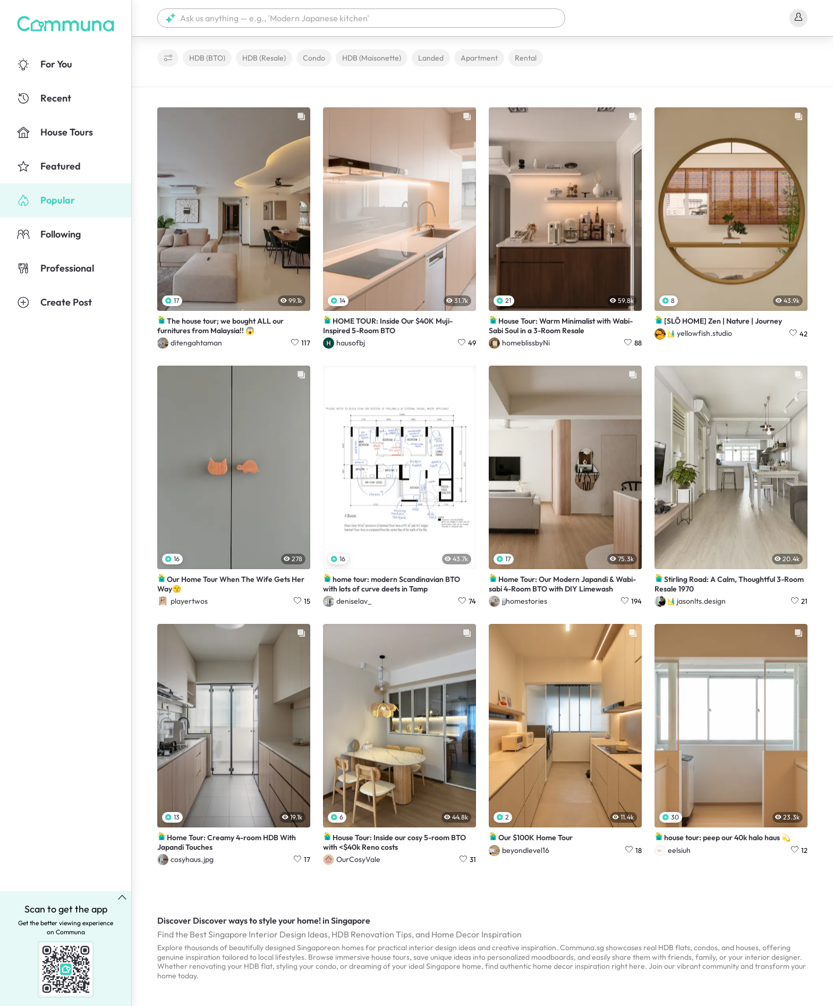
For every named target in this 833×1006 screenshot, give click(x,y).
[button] (361, 18)
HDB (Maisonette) (371, 58)
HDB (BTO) (207, 58)
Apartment (479, 58)
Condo (314, 58)
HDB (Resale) (264, 58)
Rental (526, 58)
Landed (431, 58)
